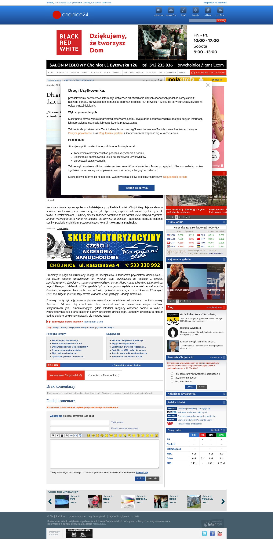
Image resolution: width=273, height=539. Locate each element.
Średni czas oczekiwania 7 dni (67, 343)
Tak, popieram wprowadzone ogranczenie (195, 373)
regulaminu (99, 524)
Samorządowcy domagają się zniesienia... (193, 415)
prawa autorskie (78, 516)
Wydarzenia (218, 72)
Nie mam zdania (181, 381)
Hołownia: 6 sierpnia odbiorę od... (189, 411)
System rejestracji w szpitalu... (67, 350)
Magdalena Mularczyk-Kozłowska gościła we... (196, 210)
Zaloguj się (142, 472)
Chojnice (62, 72)
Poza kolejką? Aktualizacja (65, 340)
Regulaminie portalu (111, 133)
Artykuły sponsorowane (79, 80)
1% (160, 72)
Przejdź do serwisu (136, 187)
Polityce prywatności (80, 133)
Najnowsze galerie (179, 259)
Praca (140, 72)
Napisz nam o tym (93, 321)
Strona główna (54, 80)
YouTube (219, 533)
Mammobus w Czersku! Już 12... (128, 356)
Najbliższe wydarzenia (181, 393)
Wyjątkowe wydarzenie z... (125, 343)
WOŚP (107, 72)
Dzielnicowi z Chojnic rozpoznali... (129, 347)
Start (51, 72)
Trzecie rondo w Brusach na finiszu (129, 353)
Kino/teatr (202, 72)
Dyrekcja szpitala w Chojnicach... (68, 356)
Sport (85, 72)
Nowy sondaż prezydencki (185, 423)
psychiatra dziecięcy (104, 327)
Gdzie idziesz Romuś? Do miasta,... (199, 314)
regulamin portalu (97, 516)
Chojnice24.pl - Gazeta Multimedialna (55, 15)
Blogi (183, 11)
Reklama (208, 11)
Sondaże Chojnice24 (180, 357)
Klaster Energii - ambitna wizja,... (198, 341)
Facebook (212, 533)
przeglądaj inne (214, 307)
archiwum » (216, 357)
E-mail (124, 428)
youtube (220, 11)
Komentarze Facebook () (103, 375)
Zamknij (207, 85)
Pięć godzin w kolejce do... (65, 353)
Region (75, 72)
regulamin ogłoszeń (119, 516)
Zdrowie (151, 72)
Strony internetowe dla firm (130, 365)
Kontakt (195, 11)
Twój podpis (117, 422)
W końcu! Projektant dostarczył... (128, 340)
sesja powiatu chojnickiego (81, 327)
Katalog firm (171, 11)
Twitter (204, 533)
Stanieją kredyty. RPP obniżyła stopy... (191, 419)
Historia (129, 72)
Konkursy (170, 72)
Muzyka (117, 72)
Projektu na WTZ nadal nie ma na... (129, 350)
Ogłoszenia (158, 11)
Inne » (182, 72)
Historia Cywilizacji (190, 328)
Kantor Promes (216, 253)
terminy (64, 327)
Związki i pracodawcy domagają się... (190, 408)
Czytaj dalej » (62, 229)
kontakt (135, 516)
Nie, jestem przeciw (183, 377)
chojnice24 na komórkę (215, 3)
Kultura (96, 72)
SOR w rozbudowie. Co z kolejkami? (70, 347)
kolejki (56, 327)
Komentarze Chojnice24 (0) (65, 375)
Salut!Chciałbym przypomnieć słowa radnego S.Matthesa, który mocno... (201, 319)
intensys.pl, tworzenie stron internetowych (212, 523)
